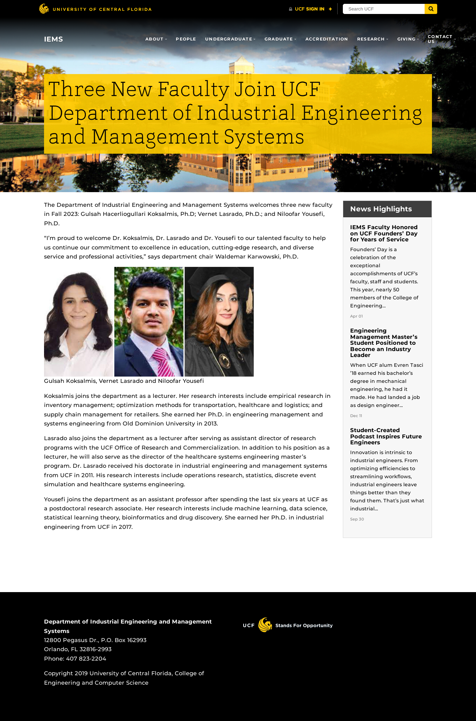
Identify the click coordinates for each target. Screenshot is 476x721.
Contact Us (440, 39)
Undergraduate (228, 39)
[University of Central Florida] (95, 8)
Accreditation (326, 39)
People (186, 39)
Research (371, 39)
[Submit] (431, 9)
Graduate (279, 39)
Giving (406, 39)
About (154, 39)
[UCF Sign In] (310, 9)
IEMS (53, 39)
